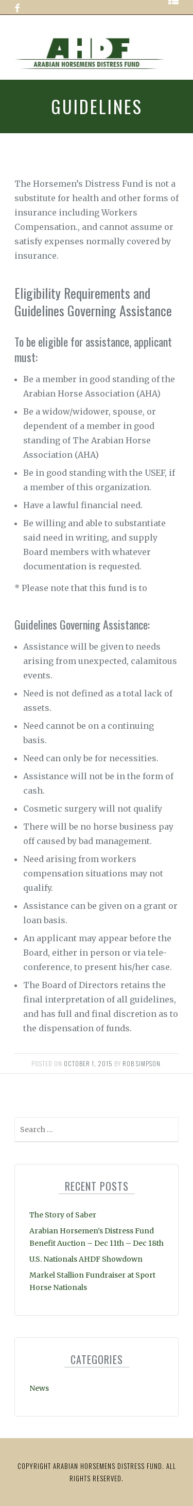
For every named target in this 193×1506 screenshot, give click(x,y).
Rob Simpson (141, 1063)
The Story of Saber (62, 1215)
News (39, 1388)
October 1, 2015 (88, 1063)
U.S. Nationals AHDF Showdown (86, 1259)
